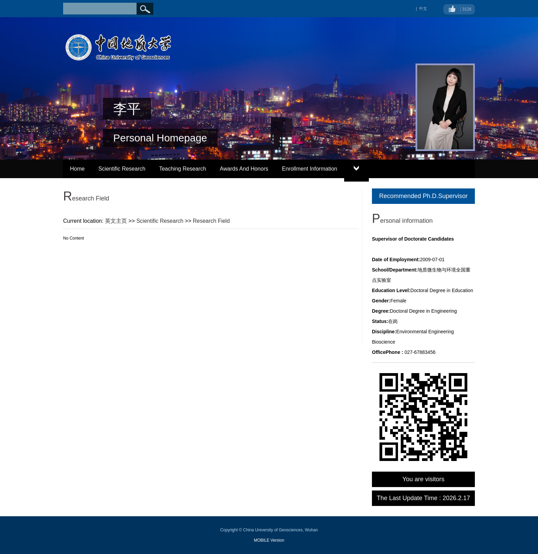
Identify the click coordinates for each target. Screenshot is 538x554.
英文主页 (116, 221)
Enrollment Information (309, 169)
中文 (423, 8)
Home (77, 169)
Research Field (211, 221)
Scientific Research (121, 169)
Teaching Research (182, 169)
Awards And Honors (244, 169)
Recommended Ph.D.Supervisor (423, 196)
